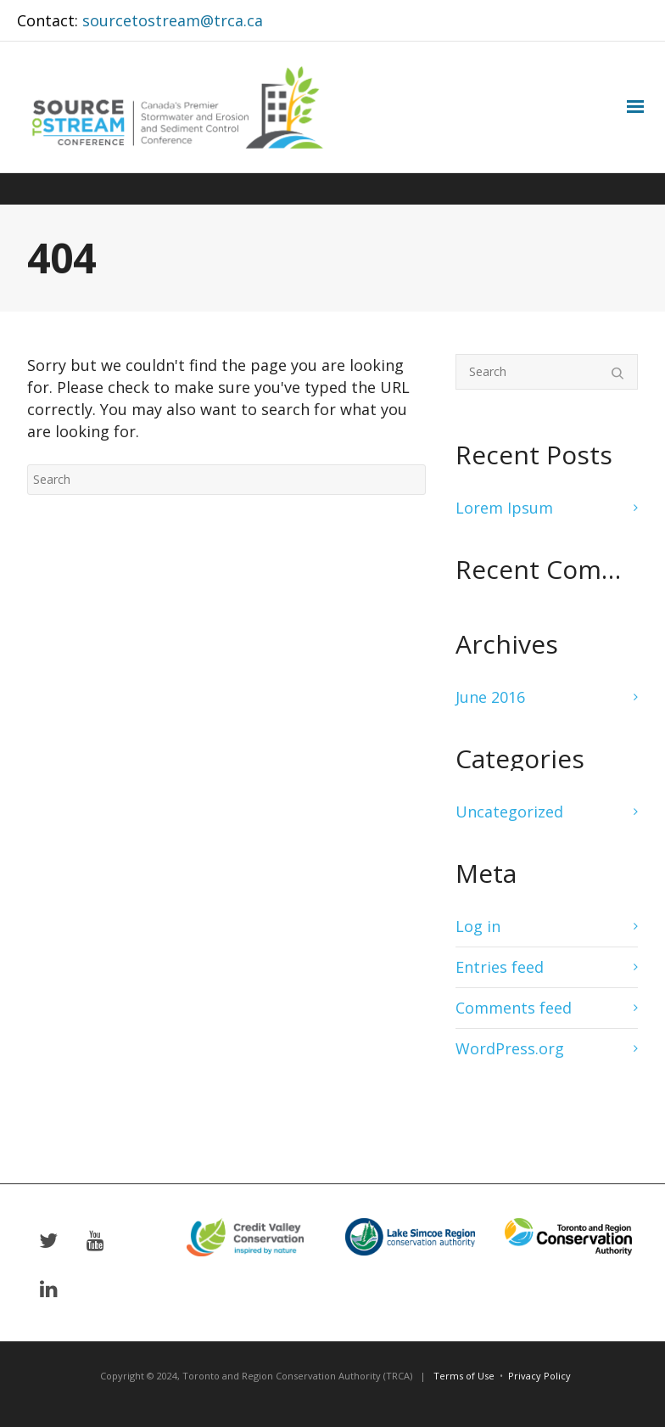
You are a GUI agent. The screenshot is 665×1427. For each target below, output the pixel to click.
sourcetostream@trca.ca (172, 20)
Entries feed (499, 967)
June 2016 (490, 697)
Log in (477, 926)
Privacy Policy (539, 1375)
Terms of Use (464, 1375)
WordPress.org (509, 1048)
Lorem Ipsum (504, 507)
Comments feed (513, 1007)
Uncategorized (509, 811)
